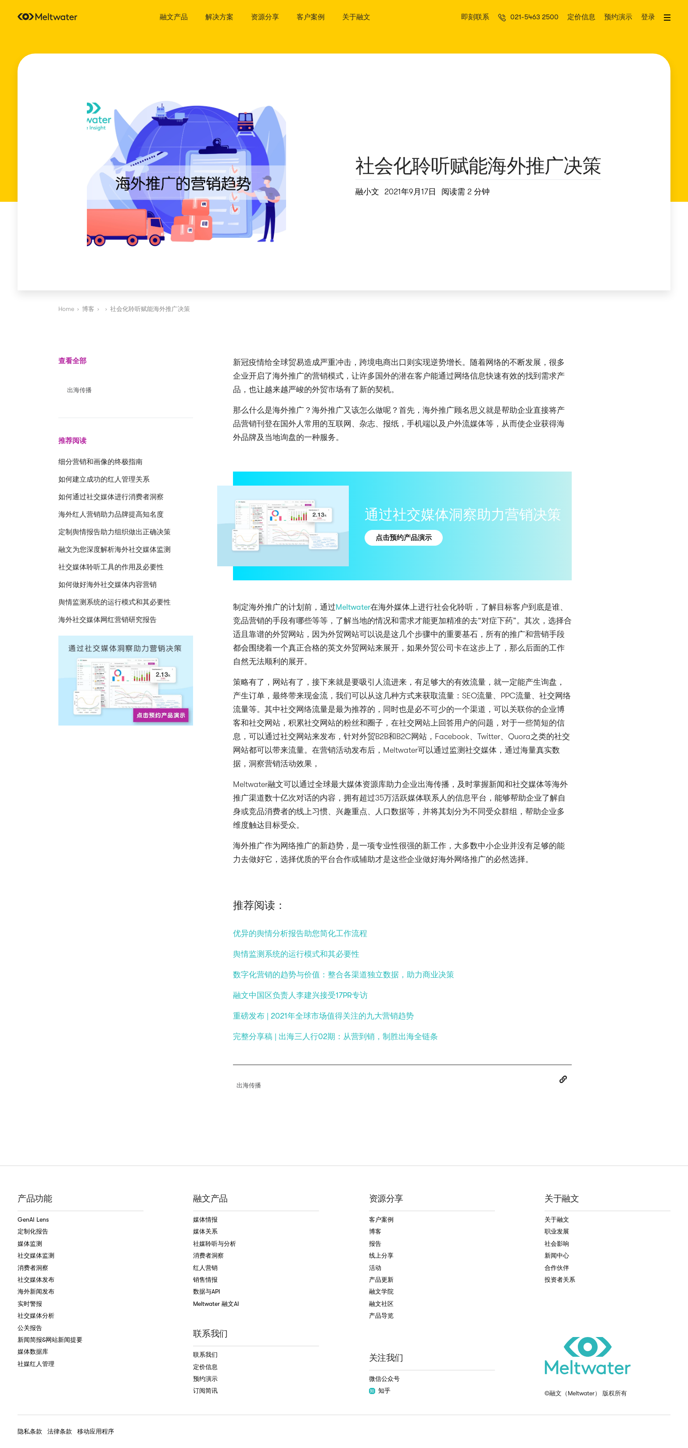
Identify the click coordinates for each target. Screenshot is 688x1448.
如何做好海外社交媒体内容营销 (107, 585)
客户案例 (311, 17)
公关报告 (30, 1327)
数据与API (206, 1291)
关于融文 (356, 17)
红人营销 (205, 1267)
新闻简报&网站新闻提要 (50, 1339)
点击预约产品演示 (404, 537)
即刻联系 (475, 17)
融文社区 (381, 1303)
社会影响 (557, 1243)
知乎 (380, 1390)
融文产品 (174, 17)
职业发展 (557, 1231)
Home (66, 308)
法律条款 (59, 1431)
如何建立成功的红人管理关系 (104, 479)
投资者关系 (560, 1279)
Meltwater (353, 607)
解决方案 (219, 17)
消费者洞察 (33, 1267)
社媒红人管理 (36, 1363)
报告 (375, 1243)
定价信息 (581, 17)
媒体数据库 (33, 1351)
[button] (667, 17)
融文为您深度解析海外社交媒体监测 (114, 550)
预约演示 (618, 17)
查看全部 (72, 361)
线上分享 (381, 1255)
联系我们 (205, 1354)
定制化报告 (33, 1231)
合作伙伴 (557, 1267)
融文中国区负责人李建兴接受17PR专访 (300, 995)
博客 (88, 308)
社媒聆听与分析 (214, 1243)
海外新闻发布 (36, 1291)
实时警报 (30, 1303)
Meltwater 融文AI (216, 1303)
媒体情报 (205, 1219)
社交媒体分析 (36, 1315)
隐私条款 (30, 1431)
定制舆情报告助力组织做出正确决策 (114, 532)
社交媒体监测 (36, 1255)
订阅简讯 (205, 1390)
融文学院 (381, 1291)
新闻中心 (557, 1255)
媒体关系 (205, 1231)
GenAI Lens (33, 1219)
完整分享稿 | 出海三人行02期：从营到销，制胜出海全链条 (335, 1036)
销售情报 (205, 1279)
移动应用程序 (95, 1431)
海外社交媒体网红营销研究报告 (107, 620)
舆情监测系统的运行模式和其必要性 (114, 602)
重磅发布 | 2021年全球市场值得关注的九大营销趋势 (323, 1016)
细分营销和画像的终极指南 (100, 462)
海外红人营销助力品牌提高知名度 (111, 514)
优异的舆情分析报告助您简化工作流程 (300, 933)
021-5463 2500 (534, 17)
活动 (375, 1267)
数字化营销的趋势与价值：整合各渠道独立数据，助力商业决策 (343, 974)
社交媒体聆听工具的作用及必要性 (111, 567)
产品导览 (381, 1315)
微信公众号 (384, 1378)
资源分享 (265, 17)
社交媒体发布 (36, 1279)
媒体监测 (30, 1243)
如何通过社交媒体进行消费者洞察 (111, 497)
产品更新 (381, 1279)
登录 (648, 17)
